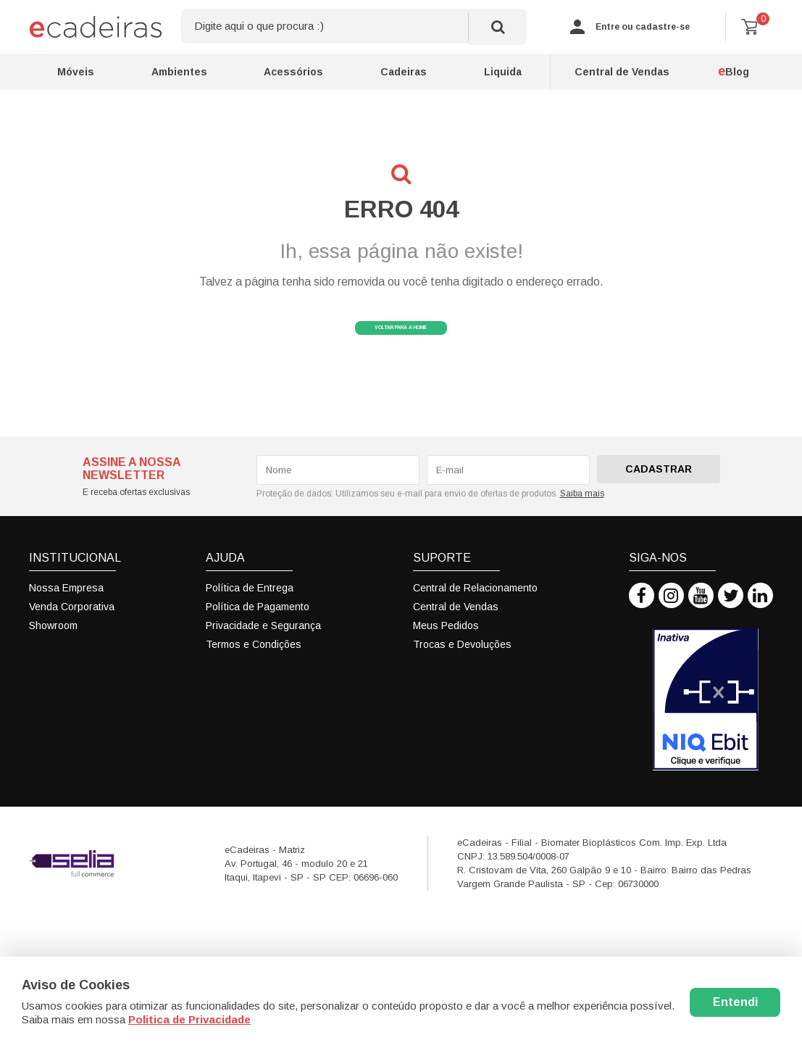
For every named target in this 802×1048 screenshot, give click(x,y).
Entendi (735, 1002)
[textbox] (354, 27)
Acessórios (293, 72)
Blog (733, 71)
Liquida (503, 72)
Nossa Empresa (66, 607)
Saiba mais (582, 512)
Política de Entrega (249, 607)
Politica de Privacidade (189, 1019)
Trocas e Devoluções (462, 664)
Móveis (75, 72)
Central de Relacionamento (475, 607)
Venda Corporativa (71, 626)
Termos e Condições (253, 664)
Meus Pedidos (446, 645)
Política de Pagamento (257, 626)
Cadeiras (403, 72)
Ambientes (179, 72)
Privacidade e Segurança (263, 645)
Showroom (53, 645)
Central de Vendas (622, 72)
